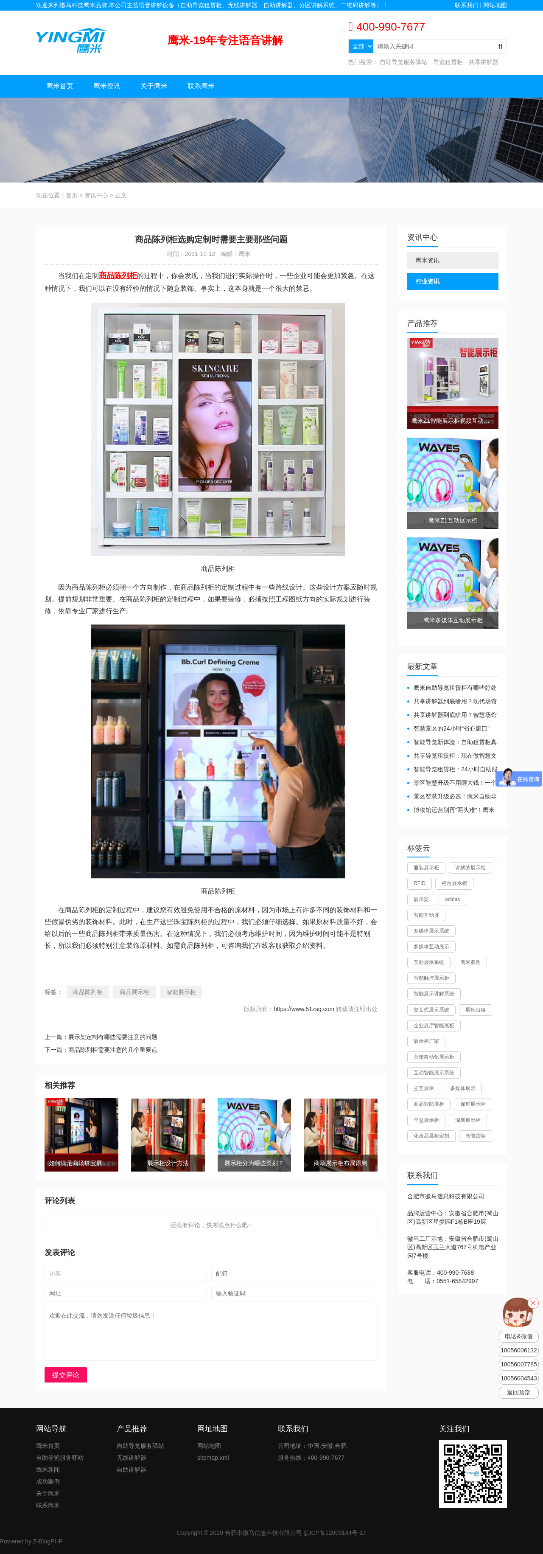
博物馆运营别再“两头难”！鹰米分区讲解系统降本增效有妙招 (451, 811)
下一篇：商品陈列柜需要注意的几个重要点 (101, 1049)
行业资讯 (427, 281)
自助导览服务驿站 (403, 62)
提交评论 (65, 1375)
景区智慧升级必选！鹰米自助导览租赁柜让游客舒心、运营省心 (452, 797)
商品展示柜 (134, 992)
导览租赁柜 (448, 62)
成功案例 (48, 1481)
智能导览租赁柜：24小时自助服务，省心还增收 (452, 770)
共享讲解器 (483, 62)
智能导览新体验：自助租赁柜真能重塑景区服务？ (452, 743)
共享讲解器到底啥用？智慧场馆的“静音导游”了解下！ (452, 715)
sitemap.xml (213, 1457)
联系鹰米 (201, 86)
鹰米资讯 (106, 86)
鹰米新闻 (48, 1469)
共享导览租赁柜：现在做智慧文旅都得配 (452, 756)
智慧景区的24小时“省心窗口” (452, 728)
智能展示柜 (181, 992)
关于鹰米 (154, 86)
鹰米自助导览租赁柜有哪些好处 (455, 687)
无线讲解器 (131, 1457)
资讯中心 (96, 195)
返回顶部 (519, 1392)
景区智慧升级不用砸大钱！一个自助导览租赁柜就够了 (452, 783)
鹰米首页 (59, 86)
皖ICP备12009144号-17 (335, 1532)
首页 (72, 195)
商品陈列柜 (88, 992)
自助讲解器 (131, 1469)
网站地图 (495, 5)
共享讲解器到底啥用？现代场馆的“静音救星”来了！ (452, 702)
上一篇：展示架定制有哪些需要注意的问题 (101, 1037)
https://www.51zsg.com (304, 1009)
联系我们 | (469, 5)
